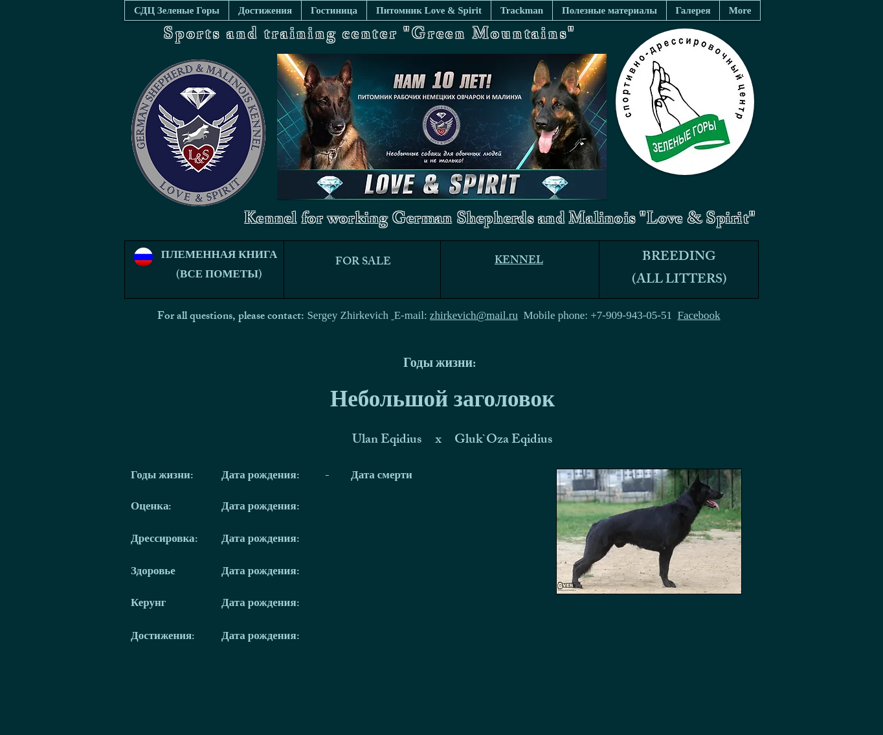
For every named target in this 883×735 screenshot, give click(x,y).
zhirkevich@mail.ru (474, 315)
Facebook (699, 315)
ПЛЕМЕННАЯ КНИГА (219, 256)
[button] (609, 10)
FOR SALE (363, 262)
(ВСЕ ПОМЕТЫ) (219, 275)
